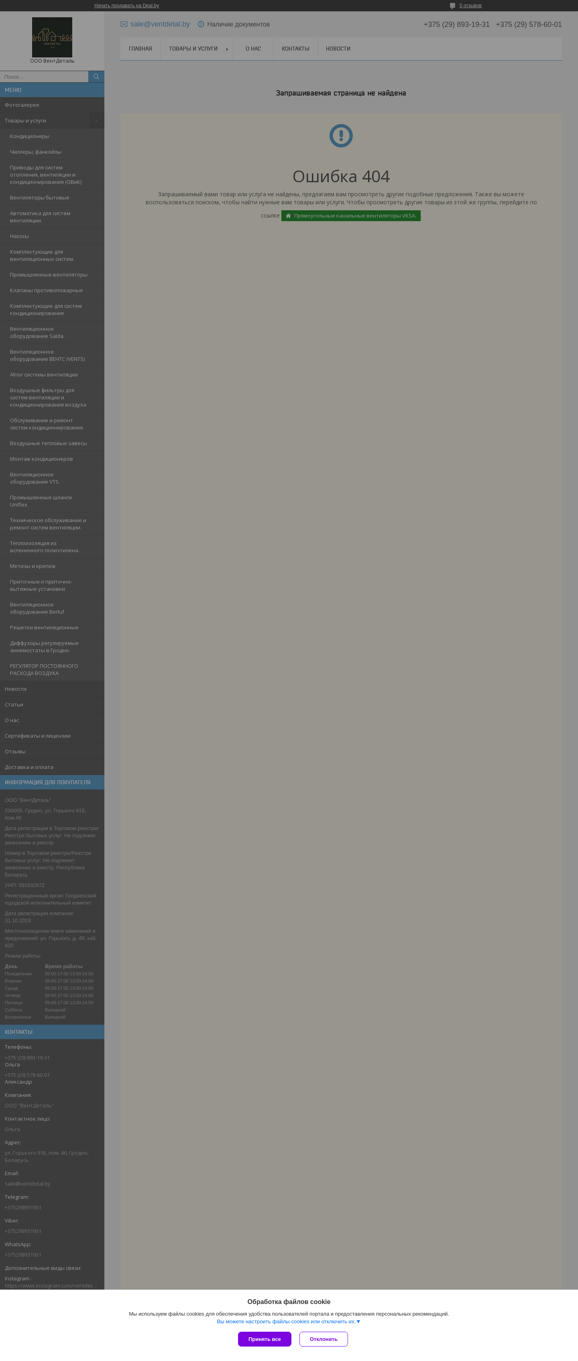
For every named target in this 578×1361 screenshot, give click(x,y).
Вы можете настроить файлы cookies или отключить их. (286, 1321)
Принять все (264, 1339)
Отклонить (324, 1339)
